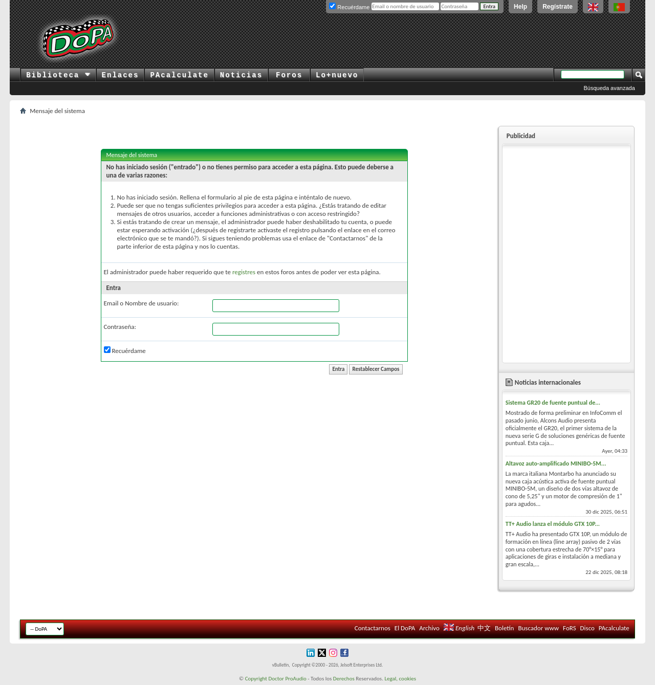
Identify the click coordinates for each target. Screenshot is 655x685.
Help (520, 6)
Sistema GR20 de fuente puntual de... (553, 402)
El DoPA (405, 628)
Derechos (344, 678)
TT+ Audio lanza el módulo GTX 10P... (553, 523)
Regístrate (557, 6)
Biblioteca (58, 75)
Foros (289, 75)
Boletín (504, 628)
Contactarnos (372, 628)
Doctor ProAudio (287, 678)
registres (243, 272)
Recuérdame (125, 350)
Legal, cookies (400, 678)
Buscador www (538, 628)
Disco (587, 628)
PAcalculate (179, 75)
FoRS (569, 628)
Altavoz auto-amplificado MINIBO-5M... (556, 463)
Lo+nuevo (337, 75)
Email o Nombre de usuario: (141, 303)
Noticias (241, 75)
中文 (484, 628)
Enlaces (120, 75)
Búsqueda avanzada (609, 88)
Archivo (429, 628)
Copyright (256, 678)
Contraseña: (120, 326)
